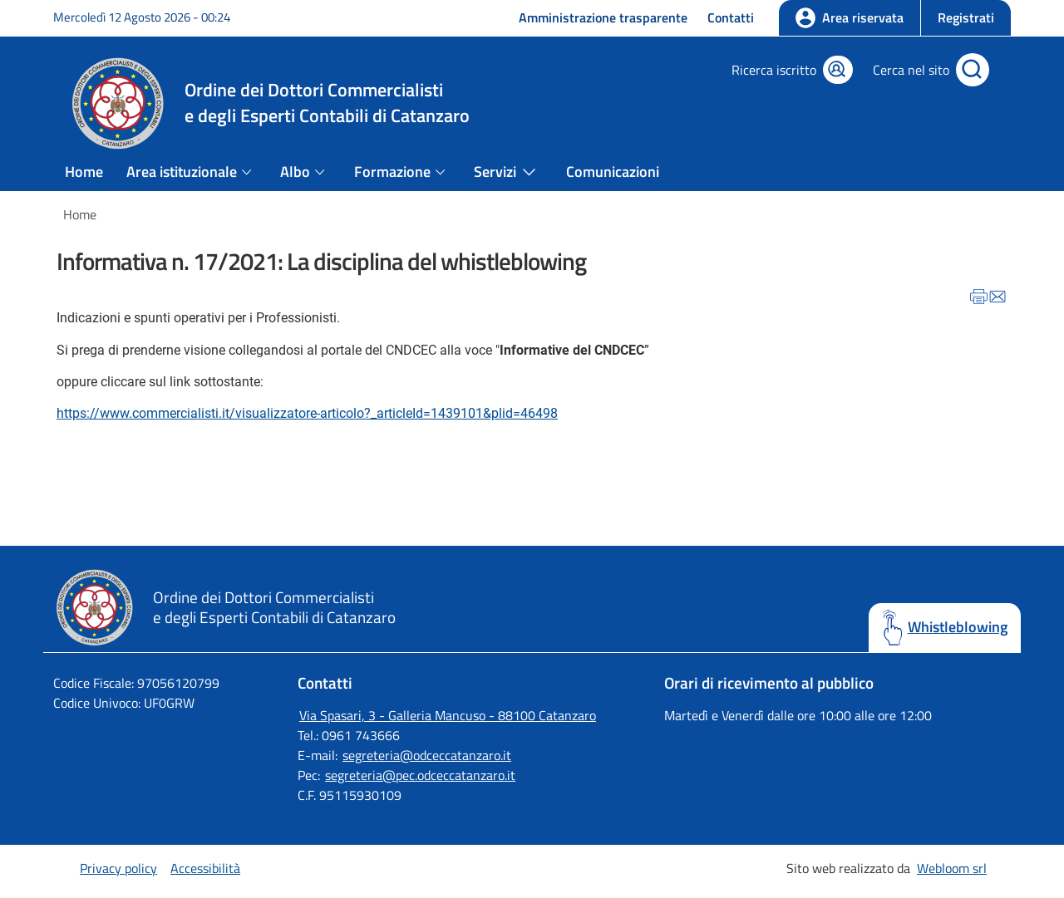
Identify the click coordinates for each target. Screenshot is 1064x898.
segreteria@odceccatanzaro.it (426, 755)
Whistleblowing (957, 627)
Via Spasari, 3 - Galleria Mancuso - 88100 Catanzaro (447, 715)
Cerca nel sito (911, 70)
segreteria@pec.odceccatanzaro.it (420, 775)
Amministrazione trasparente (603, 17)
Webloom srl (952, 868)
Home (84, 171)
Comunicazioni (612, 171)
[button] (965, 18)
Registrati (966, 17)
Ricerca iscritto (774, 70)
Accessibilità (205, 868)
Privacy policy (118, 868)
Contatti (730, 17)
